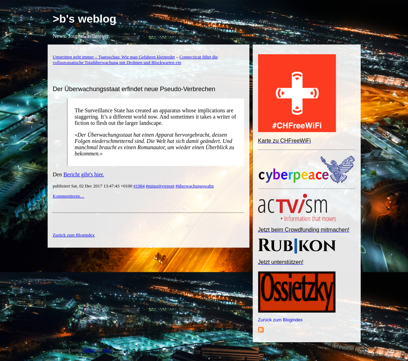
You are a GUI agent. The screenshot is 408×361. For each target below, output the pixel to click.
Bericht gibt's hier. (83, 174)
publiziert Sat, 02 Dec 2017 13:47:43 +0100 (93, 185)
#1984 (139, 185)
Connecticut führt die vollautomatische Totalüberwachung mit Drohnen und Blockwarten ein (135, 59)
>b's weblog (85, 19)
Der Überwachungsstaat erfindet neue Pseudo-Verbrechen (134, 89)
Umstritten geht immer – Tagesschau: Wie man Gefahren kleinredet (114, 56)
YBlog (88, 350)
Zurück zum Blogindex (280, 319)
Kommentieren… (69, 196)
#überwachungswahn (195, 185)
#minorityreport (160, 185)
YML (108, 350)
